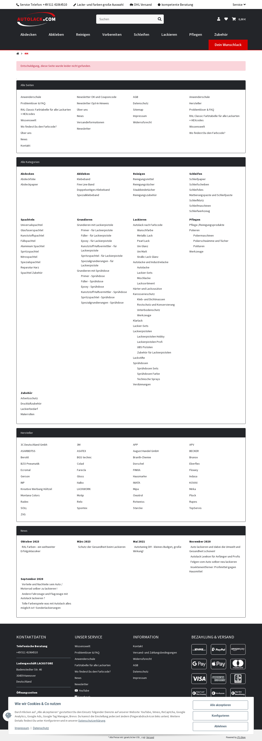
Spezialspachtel (30, 262)
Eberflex (194, 463)
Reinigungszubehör (145, 195)
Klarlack (138, 320)
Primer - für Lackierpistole (97, 230)
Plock (192, 495)
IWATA (136, 482)
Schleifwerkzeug (199, 211)
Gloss (80, 476)
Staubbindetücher (144, 190)
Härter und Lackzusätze (147, 288)
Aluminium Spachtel (32, 246)
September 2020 (32, 579)
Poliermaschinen (203, 235)
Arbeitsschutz (29, 398)
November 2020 (200, 541)
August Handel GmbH (146, 451)
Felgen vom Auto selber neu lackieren (214, 562)
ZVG (23, 514)
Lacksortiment (146, 283)
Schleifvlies (196, 190)
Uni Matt (142, 251)
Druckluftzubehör (31, 403)
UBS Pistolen (145, 347)
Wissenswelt (28, 120)
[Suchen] (126, 19)
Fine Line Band (85, 184)
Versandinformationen (90, 122)
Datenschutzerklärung (102, 721)
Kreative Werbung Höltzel (36, 489)
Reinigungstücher (144, 184)
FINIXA (136, 470)
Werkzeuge (144, 315)
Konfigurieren (220, 715)
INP (23, 482)
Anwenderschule (31, 97)
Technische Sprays (148, 379)
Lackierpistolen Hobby (151, 336)
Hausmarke (140, 476)
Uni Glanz (142, 246)
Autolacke (143, 267)
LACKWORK (84, 489)
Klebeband (83, 179)
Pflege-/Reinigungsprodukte (206, 225)
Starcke (138, 508)
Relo (79, 501)
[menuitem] (28, 34)
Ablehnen (220, 726)
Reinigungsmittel (143, 179)
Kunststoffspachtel (32, 235)
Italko (80, 482)
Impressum (22, 728)
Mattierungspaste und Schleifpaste (211, 195)
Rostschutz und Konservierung (156, 304)
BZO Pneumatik (30, 463)
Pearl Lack (143, 241)
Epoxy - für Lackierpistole (96, 241)
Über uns (26, 133)
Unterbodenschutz (148, 310)
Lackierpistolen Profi (150, 342)
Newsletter (84, 128)
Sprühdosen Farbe (148, 374)
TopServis (195, 508)
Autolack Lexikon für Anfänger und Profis (215, 556)
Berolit (25, 457)
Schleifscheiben (199, 184)
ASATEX (81, 451)
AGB (135, 97)
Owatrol (138, 495)
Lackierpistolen (142, 331)
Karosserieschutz (144, 294)
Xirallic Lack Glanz (147, 257)
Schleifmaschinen (200, 205)
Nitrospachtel (29, 257)
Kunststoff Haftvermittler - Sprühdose (104, 292)
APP (135, 444)
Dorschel (138, 463)
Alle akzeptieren (220, 705)
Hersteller (195, 103)
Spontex (82, 508)
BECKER (194, 451)
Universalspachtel (32, 225)
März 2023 (84, 541)
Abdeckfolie (28, 179)
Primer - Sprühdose (93, 276)
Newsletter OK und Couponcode (96, 97)
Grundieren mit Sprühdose (93, 270)
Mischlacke (144, 278)
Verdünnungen (142, 384)
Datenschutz (41, 728)
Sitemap (138, 109)
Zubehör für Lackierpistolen (154, 352)
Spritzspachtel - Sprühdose (98, 297)
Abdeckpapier (29, 184)
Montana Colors (30, 495)
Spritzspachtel (30, 251)
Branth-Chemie (142, 457)
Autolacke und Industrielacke (150, 262)
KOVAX (193, 482)
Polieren (194, 230)
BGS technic (84, 457)
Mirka (192, 489)
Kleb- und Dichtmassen (151, 299)
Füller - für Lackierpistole (96, 235)
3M (78, 444)
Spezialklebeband (88, 195)
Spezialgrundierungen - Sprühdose (102, 302)
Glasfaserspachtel (32, 230)
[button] (237, 4)
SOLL (24, 508)
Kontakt (25, 145)
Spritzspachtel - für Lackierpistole (102, 256)
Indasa (193, 476)
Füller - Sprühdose (92, 281)
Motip (80, 495)
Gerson (25, 476)
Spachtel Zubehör (32, 273)
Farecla (81, 470)
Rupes (193, 501)
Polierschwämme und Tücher (210, 241)
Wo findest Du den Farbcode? (39, 126)
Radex (24, 501)
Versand (150, 737)
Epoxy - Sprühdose (92, 286)
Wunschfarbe (145, 230)
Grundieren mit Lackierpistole (95, 225)
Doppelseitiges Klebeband (93, 190)
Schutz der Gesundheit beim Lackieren (101, 547)
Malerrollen (27, 414)
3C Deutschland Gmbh (34, 444)
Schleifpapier (197, 179)
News (24, 139)
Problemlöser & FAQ (33, 103)
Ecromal (25, 470)
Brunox (193, 457)
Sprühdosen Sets (147, 368)
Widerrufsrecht (142, 122)
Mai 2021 (139, 541)
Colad (80, 463)
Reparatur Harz (30, 267)
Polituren (198, 246)
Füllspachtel (28, 241)
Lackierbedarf (29, 409)
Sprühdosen (140, 363)
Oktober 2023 (30, 541)
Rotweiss (139, 501)
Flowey (193, 470)
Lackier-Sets (144, 273)
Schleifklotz (196, 200)
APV (191, 444)
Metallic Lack (145, 235)
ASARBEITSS (28, 451)
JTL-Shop (241, 737)
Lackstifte (139, 358)
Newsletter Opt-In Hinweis (93, 103)
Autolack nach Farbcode (148, 225)
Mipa (136, 489)
